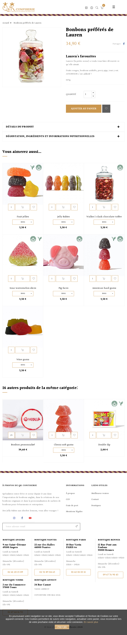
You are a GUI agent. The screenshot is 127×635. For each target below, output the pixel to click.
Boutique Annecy (45, 580)
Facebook (22, 518)
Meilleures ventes (100, 493)
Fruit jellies (23, 216)
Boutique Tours (13, 580)
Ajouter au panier (83, 109)
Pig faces (63, 288)
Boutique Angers (14, 540)
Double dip (104, 444)
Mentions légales (74, 511)
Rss (6, 518)
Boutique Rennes (109, 540)
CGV (68, 499)
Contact (95, 499)
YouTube (30, 518)
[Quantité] (88, 94)
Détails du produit (20, 127)
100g (23, 222)
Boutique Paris (76, 540)
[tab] (63, 127)
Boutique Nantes (45, 540)
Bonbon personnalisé (23, 444)
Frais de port (72, 505)
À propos (70, 493)
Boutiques (96, 505)
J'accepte (62, 627)
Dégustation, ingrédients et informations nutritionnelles (50, 136)
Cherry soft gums (63, 444)
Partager (124, 44)
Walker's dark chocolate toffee (104, 216)
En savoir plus (91, 622)
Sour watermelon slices (23, 288)
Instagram (14, 518)
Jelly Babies (63, 216)
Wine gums (23, 359)
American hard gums (104, 288)
